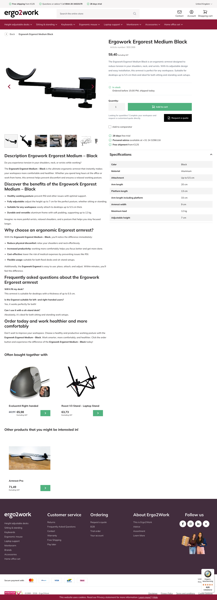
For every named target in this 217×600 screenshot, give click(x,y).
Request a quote (177, 118)
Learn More (139, 535)
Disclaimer (152, 593)
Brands (8, 550)
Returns (51, 522)
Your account (96, 535)
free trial (121, 135)
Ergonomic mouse (89, 24)
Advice (136, 526)
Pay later (51, 544)
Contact (51, 531)
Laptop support (113, 24)
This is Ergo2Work (142, 522)
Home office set (173, 24)
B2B (92, 526)
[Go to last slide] (9, 86)
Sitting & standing (46, 24)
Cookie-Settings (205, 593)
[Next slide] (92, 86)
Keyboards (68, 24)
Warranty (52, 535)
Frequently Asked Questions (61, 526)
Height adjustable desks (18, 24)
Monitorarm (134, 24)
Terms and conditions (185, 593)
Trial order (95, 531)
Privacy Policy (167, 593)
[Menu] (212, 570)
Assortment (139, 531)
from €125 (23, 4)
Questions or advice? (51, 4)
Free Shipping (54, 540)
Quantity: (113, 100)
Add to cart (160, 106)
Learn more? (145, 597)
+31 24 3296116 (152, 140)
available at (128, 140)
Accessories (152, 24)
